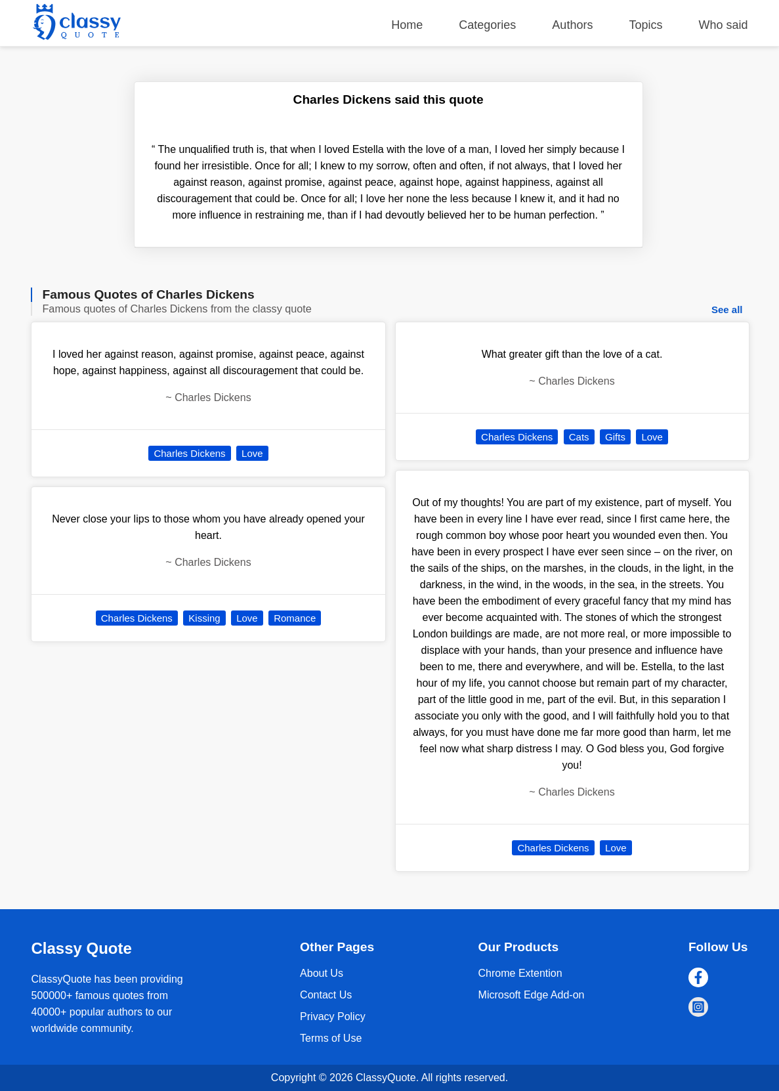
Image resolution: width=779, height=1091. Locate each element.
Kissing (204, 618)
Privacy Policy (333, 1016)
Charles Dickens (189, 453)
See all (727, 309)
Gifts (615, 436)
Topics (645, 25)
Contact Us (326, 994)
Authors (572, 25)
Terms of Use (331, 1038)
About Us (321, 973)
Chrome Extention (520, 973)
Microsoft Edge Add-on (531, 994)
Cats (579, 436)
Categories (487, 25)
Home (407, 25)
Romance (295, 618)
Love (252, 453)
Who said (722, 25)
